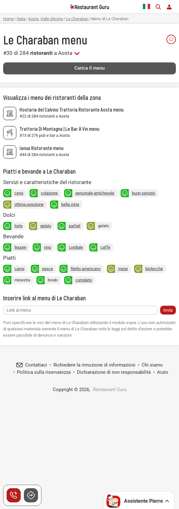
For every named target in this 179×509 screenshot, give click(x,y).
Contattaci (36, 365)
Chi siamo (152, 365)
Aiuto (162, 372)
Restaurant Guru (110, 389)
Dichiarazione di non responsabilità (114, 372)
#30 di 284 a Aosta (37, 53)
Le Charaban (31, 39)
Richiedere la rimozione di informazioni (94, 365)
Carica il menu (89, 68)
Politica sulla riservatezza (44, 372)
